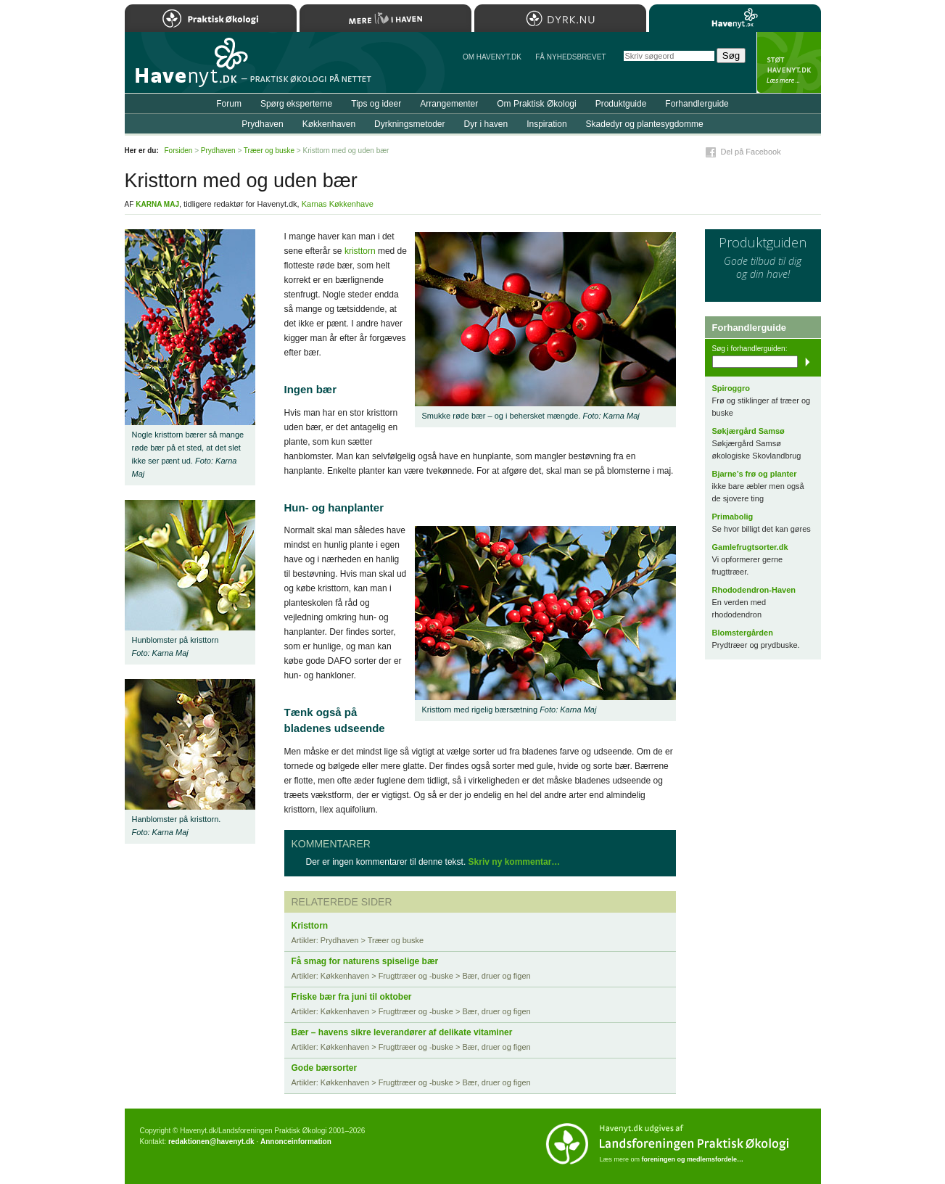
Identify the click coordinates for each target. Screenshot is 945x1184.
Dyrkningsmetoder (409, 124)
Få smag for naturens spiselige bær (365, 961)
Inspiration (546, 124)
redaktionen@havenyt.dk (211, 1142)
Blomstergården (742, 632)
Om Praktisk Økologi (536, 104)
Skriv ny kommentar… (515, 862)
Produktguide (621, 104)
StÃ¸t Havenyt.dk (788, 62)
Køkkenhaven (328, 124)
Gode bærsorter (325, 1068)
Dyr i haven (485, 124)
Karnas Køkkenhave (338, 204)
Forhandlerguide (696, 104)
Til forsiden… (187, 68)
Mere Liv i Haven (385, 18)
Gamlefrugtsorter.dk (750, 547)
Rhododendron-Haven (754, 589)
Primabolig (733, 516)
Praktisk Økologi (211, 18)
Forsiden (179, 151)
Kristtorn (310, 926)
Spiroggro (731, 388)
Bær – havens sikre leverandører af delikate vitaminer (402, 1032)
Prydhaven (262, 124)
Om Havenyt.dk (492, 57)
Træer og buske (269, 151)
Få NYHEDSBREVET (570, 57)
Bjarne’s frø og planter (754, 473)
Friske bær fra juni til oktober (352, 997)
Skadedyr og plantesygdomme (644, 124)
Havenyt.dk (735, 18)
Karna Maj (157, 204)
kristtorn (360, 251)
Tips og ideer (376, 104)
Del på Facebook (751, 151)
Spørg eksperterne (296, 104)
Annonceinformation (295, 1142)
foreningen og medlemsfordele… (693, 1159)
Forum (229, 104)
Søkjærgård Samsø (748, 431)
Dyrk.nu (560, 18)
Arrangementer (449, 104)
